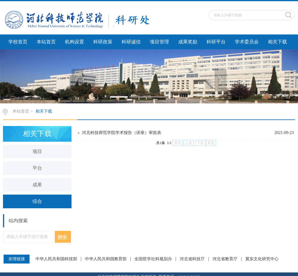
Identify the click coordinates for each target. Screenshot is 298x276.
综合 (37, 201)
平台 (37, 168)
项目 (37, 151)
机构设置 (74, 41)
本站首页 (46, 41)
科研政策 (102, 41)
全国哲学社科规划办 (153, 259)
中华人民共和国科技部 (56, 259)
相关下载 (277, 41)
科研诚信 (131, 41)
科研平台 (216, 41)
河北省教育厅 (225, 259)
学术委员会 (247, 41)
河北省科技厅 (192, 259)
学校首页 (17, 41)
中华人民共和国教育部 (106, 259)
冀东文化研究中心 (262, 259)
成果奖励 (187, 41)
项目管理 (159, 41)
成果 (37, 184)
